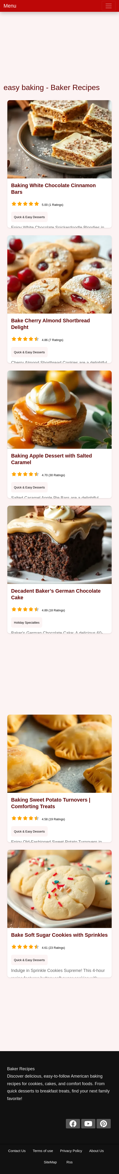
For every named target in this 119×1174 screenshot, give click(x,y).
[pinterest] (104, 1123)
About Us (96, 1151)
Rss (70, 1162)
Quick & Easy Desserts (29, 217)
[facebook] (73, 1123)
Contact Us (17, 1151)
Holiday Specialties (26, 622)
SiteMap (50, 1162)
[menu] (108, 6)
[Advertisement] (59, 47)
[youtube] (88, 1123)
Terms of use (43, 1151)
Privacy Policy (71, 1151)
